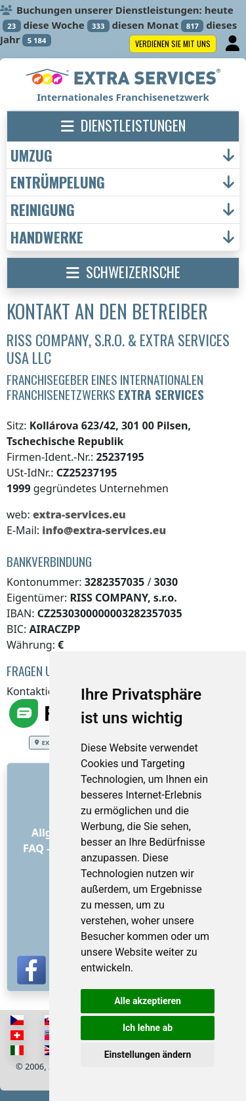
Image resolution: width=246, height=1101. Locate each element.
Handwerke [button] (46, 237)
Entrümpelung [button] (57, 182)
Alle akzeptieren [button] (147, 1001)
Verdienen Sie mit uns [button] (173, 43)
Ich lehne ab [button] (148, 1027)
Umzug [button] (31, 155)
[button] (123, 126)
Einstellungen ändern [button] (148, 1054)
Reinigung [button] (42, 210)
